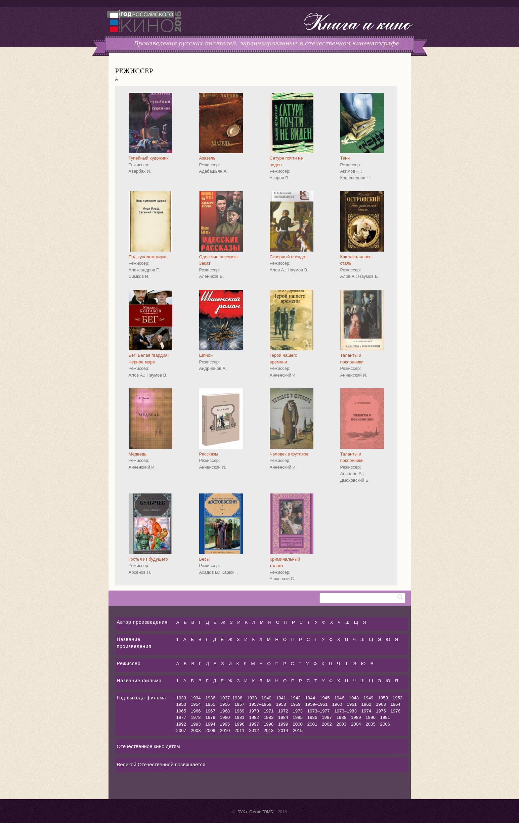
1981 (239, 717)
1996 (239, 724)
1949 (368, 697)
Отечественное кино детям (148, 746)
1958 (281, 704)
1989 (356, 717)
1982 (254, 717)
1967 (210, 710)
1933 (181, 697)
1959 (296, 704)
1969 (239, 710)
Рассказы (208, 454)
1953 (181, 704)
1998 (269, 724)
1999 (283, 724)
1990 (370, 717)
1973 (298, 710)
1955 (210, 704)
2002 (327, 724)
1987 (327, 717)
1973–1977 (318, 710)
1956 (225, 704)
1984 (283, 717)
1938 (252, 697)
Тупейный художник (149, 158)
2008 (196, 730)
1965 (181, 710)
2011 (239, 730)
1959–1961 (316, 704)
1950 (383, 697)
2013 (269, 730)
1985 (298, 717)
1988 (341, 717)
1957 (239, 704)
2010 (225, 730)
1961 (352, 704)
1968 (225, 710)
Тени (345, 158)
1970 (254, 710)
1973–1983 (345, 710)
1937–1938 (231, 697)
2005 (370, 724)
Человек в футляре (289, 454)
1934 (196, 697)
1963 (381, 704)
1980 (225, 717)
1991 (385, 717)
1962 (366, 704)
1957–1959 (260, 704)
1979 (210, 717)
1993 (196, 724)
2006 (385, 724)
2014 (283, 730)
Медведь (138, 454)
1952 (398, 697)
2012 (254, 730)
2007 (181, 730)
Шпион (206, 355)
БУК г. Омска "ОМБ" (255, 812)
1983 (269, 717)
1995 (225, 724)
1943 (296, 697)
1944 (310, 697)
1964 (395, 704)
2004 (356, 724)
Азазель (207, 158)
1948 (354, 697)
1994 (210, 724)
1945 (325, 697)
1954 (196, 704)
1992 (181, 724)
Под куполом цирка (148, 256)
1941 (281, 697)
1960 (337, 704)
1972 (283, 710)
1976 (395, 710)
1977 (181, 717)
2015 (298, 730)
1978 (196, 717)
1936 (210, 697)
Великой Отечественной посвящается (161, 764)
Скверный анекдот (288, 256)
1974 (366, 710)
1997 (254, 724)
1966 (196, 710)
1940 (266, 697)
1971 (269, 710)
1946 (339, 697)
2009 (210, 730)
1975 (381, 710)
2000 (298, 724)
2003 (341, 724)
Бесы (204, 559)
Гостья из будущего (148, 559)
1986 (312, 717)
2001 (312, 724)
